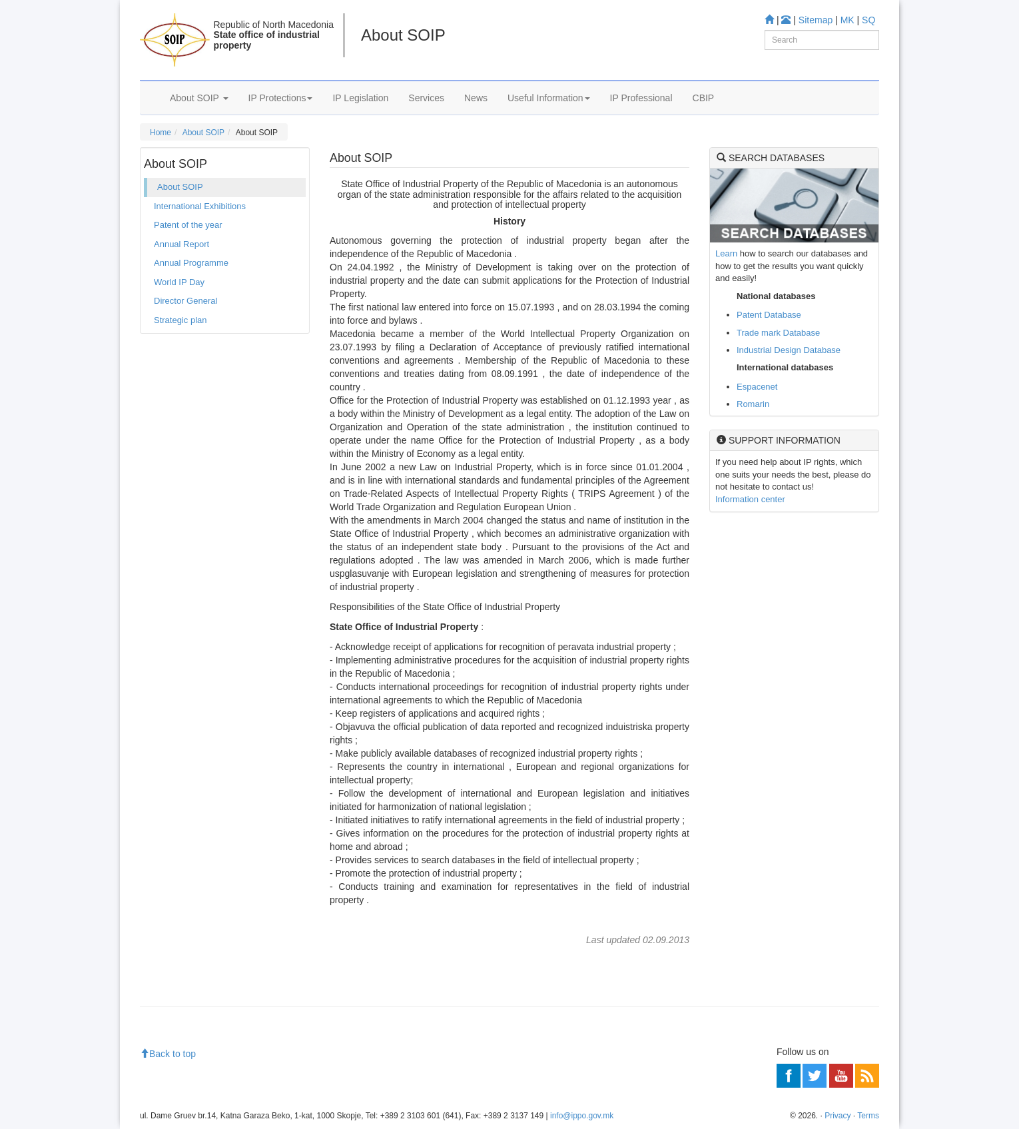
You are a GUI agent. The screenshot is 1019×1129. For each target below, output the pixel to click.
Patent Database (769, 315)
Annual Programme (191, 263)
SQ (868, 20)
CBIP (704, 98)
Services (426, 98)
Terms (868, 1115)
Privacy (837, 1115)
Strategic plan (180, 320)
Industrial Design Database (789, 350)
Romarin (753, 404)
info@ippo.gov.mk (581, 1115)
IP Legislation (360, 98)
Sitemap (816, 20)
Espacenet (757, 387)
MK (847, 20)
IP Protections (280, 98)
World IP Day (179, 282)
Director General (185, 301)
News (476, 98)
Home (160, 132)
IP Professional (641, 98)
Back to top (168, 1053)
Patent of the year (188, 225)
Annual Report (181, 244)
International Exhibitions (200, 206)
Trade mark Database (778, 333)
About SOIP (199, 98)
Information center (750, 499)
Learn (726, 253)
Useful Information (549, 98)
